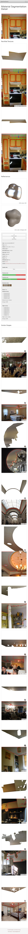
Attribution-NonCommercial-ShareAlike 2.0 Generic (15, 263)
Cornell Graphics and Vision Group (14, 929)
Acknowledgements (16, 931)
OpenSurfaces (4, 1)
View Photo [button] (14, 238)
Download (10, 931)
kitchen (6, 261)
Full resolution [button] (14, 235)
